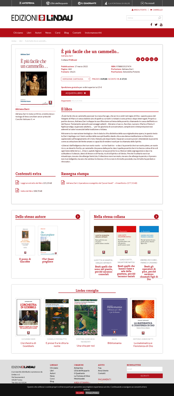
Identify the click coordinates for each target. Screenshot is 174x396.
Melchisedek (79, 378)
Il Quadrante (79, 373)
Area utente (139, 10)
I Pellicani (72, 60)
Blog (66, 32)
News (48, 32)
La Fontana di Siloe (82, 376)
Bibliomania (114, 342)
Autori (38, 32)
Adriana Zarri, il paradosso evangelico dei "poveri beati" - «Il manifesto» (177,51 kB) (99, 183)
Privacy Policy (92, 393)
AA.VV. (114, 339)
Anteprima (78, 368)
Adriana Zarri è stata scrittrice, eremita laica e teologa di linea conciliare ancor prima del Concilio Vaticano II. (34, 116)
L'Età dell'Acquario (81, 370)
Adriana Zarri (67, 55)
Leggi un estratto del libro (32, 183)
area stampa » (82, 382)
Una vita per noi (86, 345)
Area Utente (103, 370)
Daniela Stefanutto (57, 339)
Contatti (77, 32)
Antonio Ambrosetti (143, 339)
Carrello (156, 10)
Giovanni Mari (28, 339)
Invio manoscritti (93, 32)
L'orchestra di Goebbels (28, 344)
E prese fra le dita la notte (57, 344)
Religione (77, 100)
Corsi (57, 32)
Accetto (79, 393)
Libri (29, 32)
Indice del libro (27, 191)
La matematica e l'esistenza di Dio (143, 344)
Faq (99, 368)
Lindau (14, 41)
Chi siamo (18, 32)
